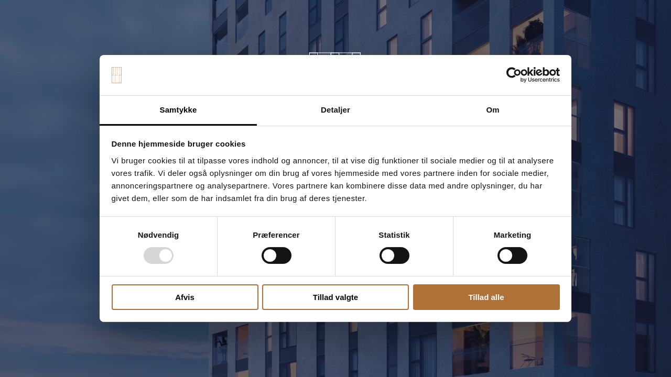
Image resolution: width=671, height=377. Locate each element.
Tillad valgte (335, 297)
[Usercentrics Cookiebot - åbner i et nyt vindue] (514, 75)
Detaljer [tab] (335, 109)
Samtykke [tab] (178, 109)
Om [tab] (492, 109)
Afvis (184, 297)
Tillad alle (486, 297)
